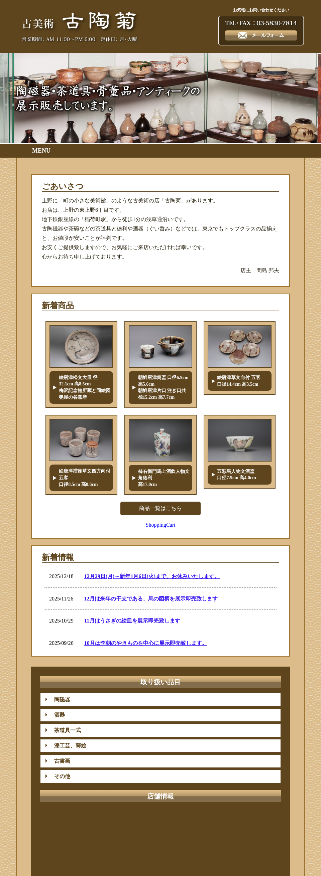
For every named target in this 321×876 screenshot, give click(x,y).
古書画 (59, 761)
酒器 (57, 715)
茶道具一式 (65, 730)
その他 (59, 776)
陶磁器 (59, 699)
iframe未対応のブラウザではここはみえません (160, 606)
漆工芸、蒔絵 (67, 745)
